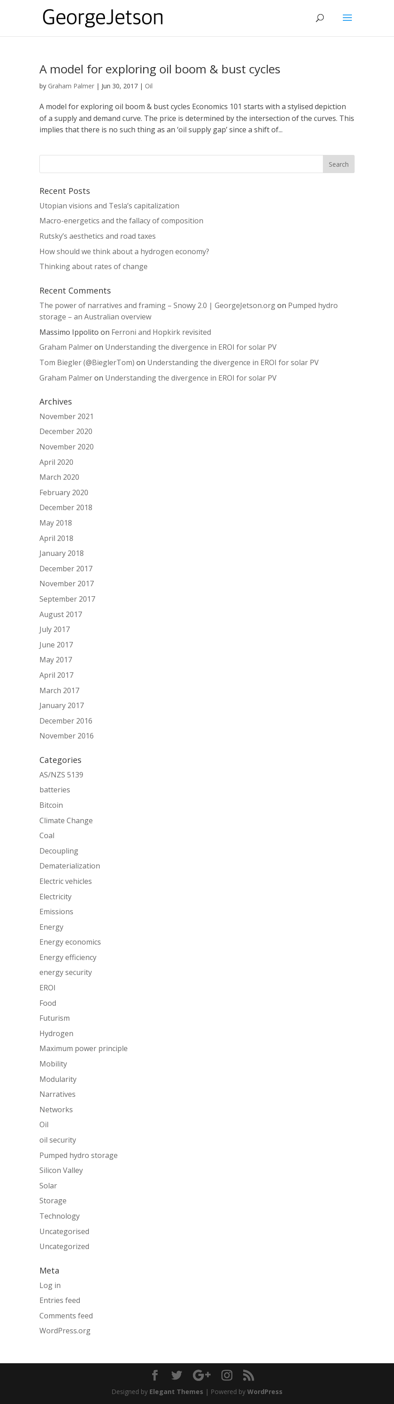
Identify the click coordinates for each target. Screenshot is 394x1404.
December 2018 (65, 507)
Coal (46, 835)
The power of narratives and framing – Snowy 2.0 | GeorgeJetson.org (157, 305)
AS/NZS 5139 (61, 775)
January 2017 (61, 705)
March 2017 (59, 690)
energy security (65, 972)
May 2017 (55, 660)
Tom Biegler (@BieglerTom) (87, 362)
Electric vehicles (65, 881)
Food (47, 1003)
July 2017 (54, 629)
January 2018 (61, 553)
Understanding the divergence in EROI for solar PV (191, 347)
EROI (47, 988)
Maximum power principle (83, 1048)
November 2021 (66, 416)
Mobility (53, 1064)
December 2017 (65, 569)
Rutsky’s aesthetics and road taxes (97, 236)
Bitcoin (51, 805)
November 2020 (66, 447)
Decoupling (58, 851)
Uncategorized (64, 1246)
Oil (149, 86)
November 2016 (66, 736)
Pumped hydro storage (78, 1155)
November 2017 (66, 584)
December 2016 (65, 721)
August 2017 (60, 614)
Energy (51, 927)
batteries (54, 790)
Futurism (54, 1018)
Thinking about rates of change (93, 266)
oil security (57, 1140)
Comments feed (66, 1316)
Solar (48, 1186)
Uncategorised (64, 1231)
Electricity (55, 897)
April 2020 (56, 462)
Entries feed (59, 1300)
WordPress (265, 1391)
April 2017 (56, 675)
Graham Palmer (71, 86)
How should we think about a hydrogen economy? (124, 251)
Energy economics (70, 942)
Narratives (57, 1094)
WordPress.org (65, 1331)
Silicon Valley (61, 1170)
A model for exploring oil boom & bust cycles (159, 69)
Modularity (58, 1079)
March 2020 (59, 477)
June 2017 (56, 645)
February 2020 (63, 492)
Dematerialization (69, 866)
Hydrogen (56, 1033)
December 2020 (65, 431)
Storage (53, 1201)
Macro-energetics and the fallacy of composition (121, 221)
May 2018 (55, 523)
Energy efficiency (67, 957)
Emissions (56, 912)
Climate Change (66, 820)
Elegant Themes (176, 1391)
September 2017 (67, 599)
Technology (59, 1216)
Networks (56, 1110)
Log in (50, 1285)
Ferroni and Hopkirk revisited (161, 332)
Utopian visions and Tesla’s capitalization (109, 206)
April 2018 (56, 538)
